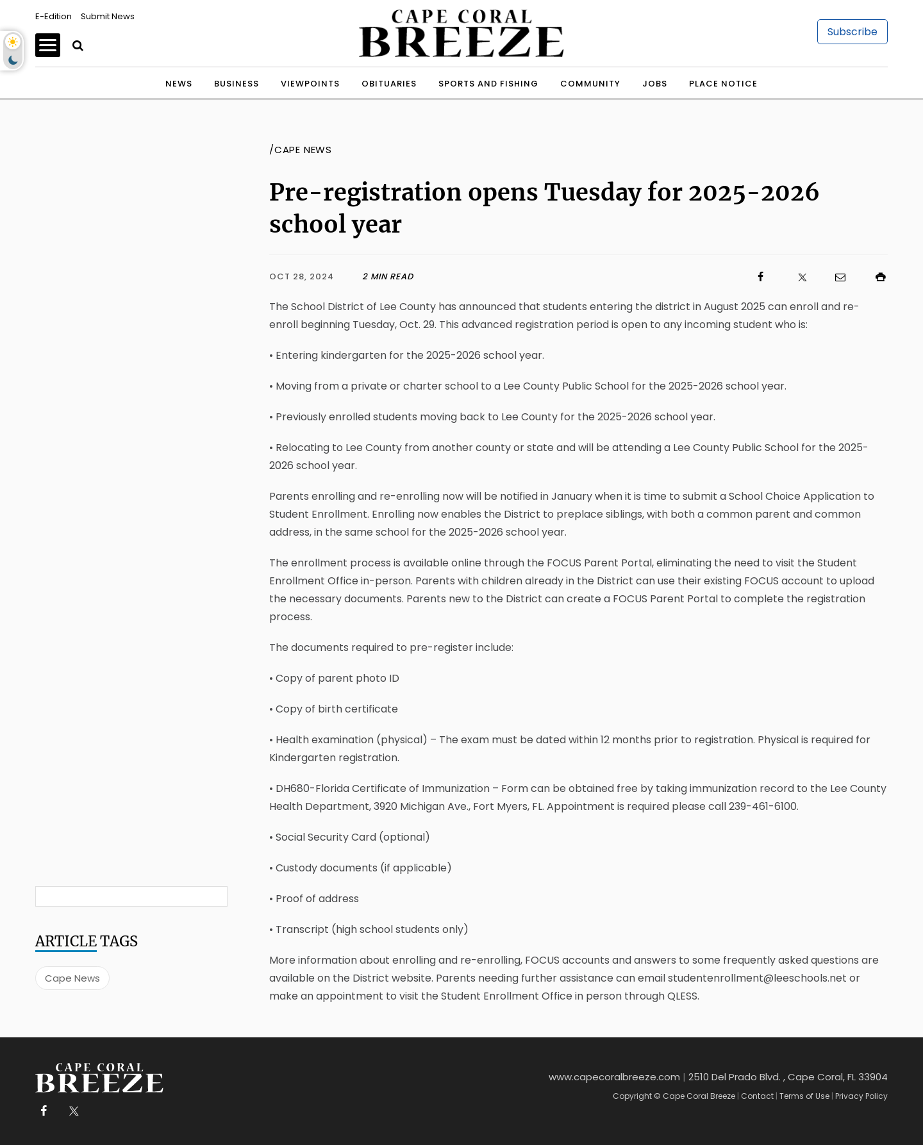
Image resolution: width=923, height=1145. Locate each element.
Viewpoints (310, 84)
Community (590, 84)
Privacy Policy (861, 1096)
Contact (757, 1096)
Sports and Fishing (488, 84)
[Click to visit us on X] (794, 277)
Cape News (72, 978)
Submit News (108, 16)
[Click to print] (874, 277)
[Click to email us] (833, 277)
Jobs (654, 84)
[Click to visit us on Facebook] (590, 277)
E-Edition (53, 16)
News (178, 84)
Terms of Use (804, 1096)
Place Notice (723, 84)
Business (236, 84)
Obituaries (389, 84)
